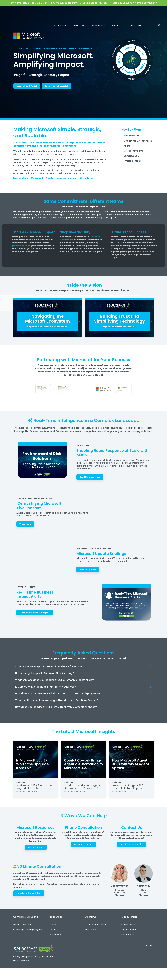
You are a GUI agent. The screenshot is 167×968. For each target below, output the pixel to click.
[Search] (159, 11)
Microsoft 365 (131, 135)
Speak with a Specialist (56, 86)
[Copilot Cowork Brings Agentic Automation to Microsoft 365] (83, 759)
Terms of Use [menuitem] (47, 956)
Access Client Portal (26, 86)
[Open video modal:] (47, 317)
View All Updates (88, 569)
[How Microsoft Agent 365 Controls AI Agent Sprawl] (131, 759)
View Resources (35, 847)
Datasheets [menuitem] (55, 934)
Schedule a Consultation (28, 893)
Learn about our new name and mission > (134, 2)
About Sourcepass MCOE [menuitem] (97, 924)
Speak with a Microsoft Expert (34, 612)
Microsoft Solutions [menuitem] (22, 924)
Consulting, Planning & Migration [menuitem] (28, 929)
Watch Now (25, 524)
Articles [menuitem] (53, 924)
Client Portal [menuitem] (127, 934)
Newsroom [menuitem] (90, 929)
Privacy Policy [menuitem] (34, 956)
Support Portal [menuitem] (128, 929)
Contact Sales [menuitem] (128, 924)
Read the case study (90, 477)
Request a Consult (83, 844)
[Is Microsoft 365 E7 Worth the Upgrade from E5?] (35, 759)
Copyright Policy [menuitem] (20, 956)
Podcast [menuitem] (53, 929)
